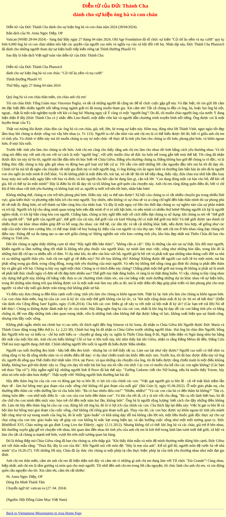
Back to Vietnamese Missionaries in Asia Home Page (44, 513)
